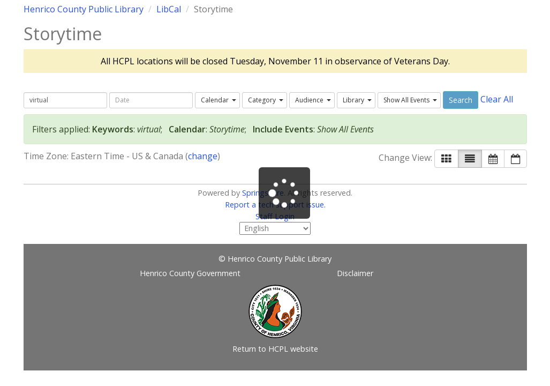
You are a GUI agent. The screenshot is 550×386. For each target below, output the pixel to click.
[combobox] (217, 100)
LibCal (168, 9)
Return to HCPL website (275, 349)
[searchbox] (65, 100)
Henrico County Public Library (84, 9)
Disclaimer (355, 273)
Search (460, 100)
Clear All (496, 99)
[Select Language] (275, 228)
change (202, 156)
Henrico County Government (190, 273)
